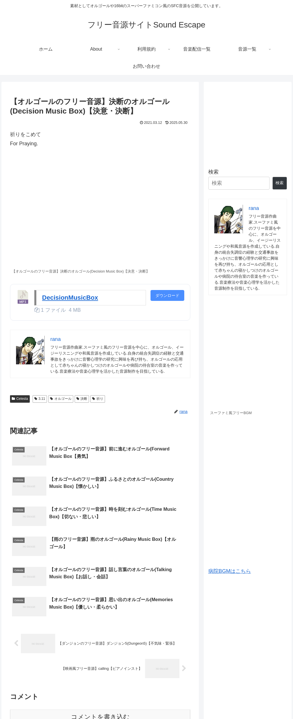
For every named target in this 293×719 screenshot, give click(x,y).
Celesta (20, 399)
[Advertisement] (247, 122)
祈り (97, 399)
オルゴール (61, 399)
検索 (213, 172)
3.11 (39, 399)
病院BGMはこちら (229, 571)
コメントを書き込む (100, 650)
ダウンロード (167, 295)
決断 (82, 399)
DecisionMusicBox (70, 297)
